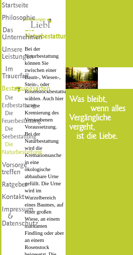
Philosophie (7, 17)
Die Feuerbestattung (7, 117)
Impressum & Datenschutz (7, 216)
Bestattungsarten (7, 88)
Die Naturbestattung (7, 148)
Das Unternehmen (7, 34)
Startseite (7, 5)
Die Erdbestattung (7, 101)
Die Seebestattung (7, 132)
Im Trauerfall (7, 73)
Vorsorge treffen (7, 169)
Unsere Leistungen (7, 53)
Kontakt (7, 196)
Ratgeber (7, 184)
